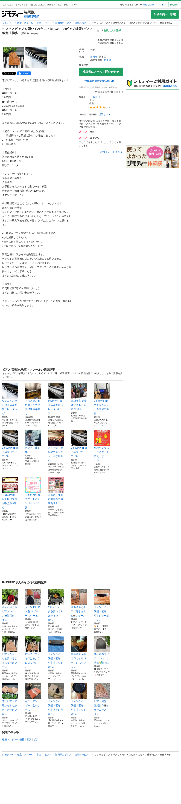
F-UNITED (94, 97)
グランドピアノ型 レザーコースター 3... (33, 603)
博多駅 (107, 60)
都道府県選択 (31, 16)
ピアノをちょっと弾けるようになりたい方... (10, 652)
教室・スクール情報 (13, 739)
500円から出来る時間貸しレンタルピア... (56, 399)
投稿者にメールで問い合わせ (101, 71)
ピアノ (48, 23)
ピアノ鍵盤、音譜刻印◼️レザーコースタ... (102, 699)
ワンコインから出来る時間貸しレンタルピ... (10, 399)
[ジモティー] (12, 14)
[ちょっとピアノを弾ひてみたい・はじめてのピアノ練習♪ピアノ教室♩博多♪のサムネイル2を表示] (36, 57)
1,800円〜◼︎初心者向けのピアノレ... (10, 444)
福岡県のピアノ (63, 23)
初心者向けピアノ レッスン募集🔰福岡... (102, 650)
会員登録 (173, 5)
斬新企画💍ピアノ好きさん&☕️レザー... (79, 603)
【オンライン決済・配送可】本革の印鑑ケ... (56, 699)
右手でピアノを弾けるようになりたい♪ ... (33, 652)
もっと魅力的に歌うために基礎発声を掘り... (33, 399)
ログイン (161, 5)
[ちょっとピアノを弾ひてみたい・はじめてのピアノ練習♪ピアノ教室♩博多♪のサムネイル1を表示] (13, 57)
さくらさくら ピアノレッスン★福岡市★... (10, 605)
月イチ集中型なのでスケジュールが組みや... (56, 446)
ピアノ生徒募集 (33, 441)
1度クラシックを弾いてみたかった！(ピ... (56, 605)
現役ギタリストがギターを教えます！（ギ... (102, 446)
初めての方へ (149, 5)
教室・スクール (25, 23)
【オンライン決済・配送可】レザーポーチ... (102, 605)
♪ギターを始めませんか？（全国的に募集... (102, 399)
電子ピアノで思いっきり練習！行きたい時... (10, 699)
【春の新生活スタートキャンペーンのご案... (33, 493)
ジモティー (8, 23)
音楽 (39, 23)
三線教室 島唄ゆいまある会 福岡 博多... (79, 397)
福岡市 (93, 56)
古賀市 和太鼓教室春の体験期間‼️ (56, 491)
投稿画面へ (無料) (165, 14)
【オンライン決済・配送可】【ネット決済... (56, 652)
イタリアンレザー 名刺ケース (33, 697)
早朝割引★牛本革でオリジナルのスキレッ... (79, 652)
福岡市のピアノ (83, 23)
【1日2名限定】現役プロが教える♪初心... (10, 493)
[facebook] (24, 73)
